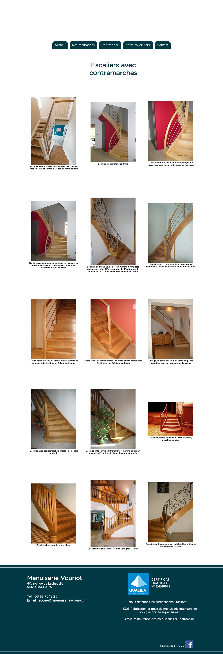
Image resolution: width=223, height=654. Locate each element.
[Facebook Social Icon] (189, 644)
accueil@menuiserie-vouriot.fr (63, 600)
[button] (83, 45)
